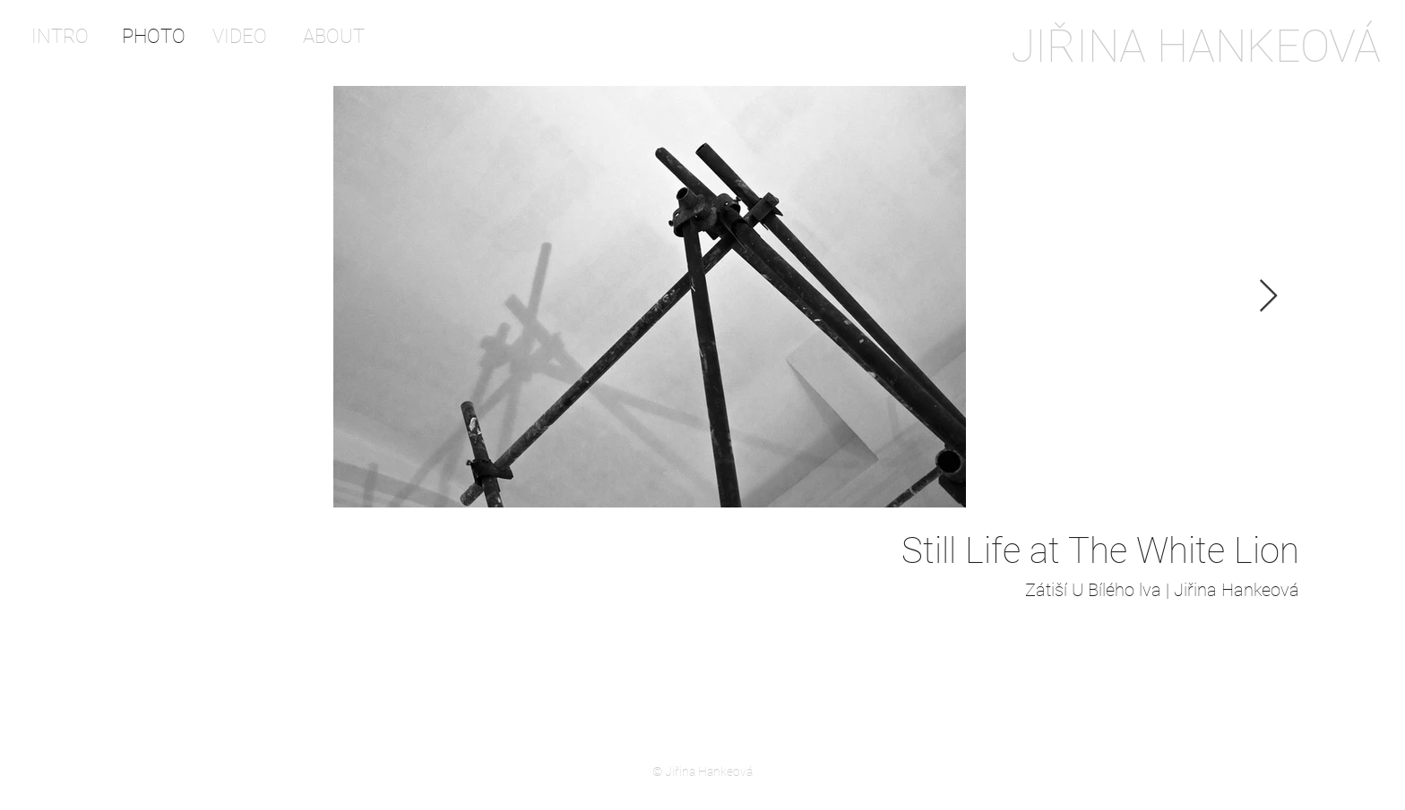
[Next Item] (1268, 296)
